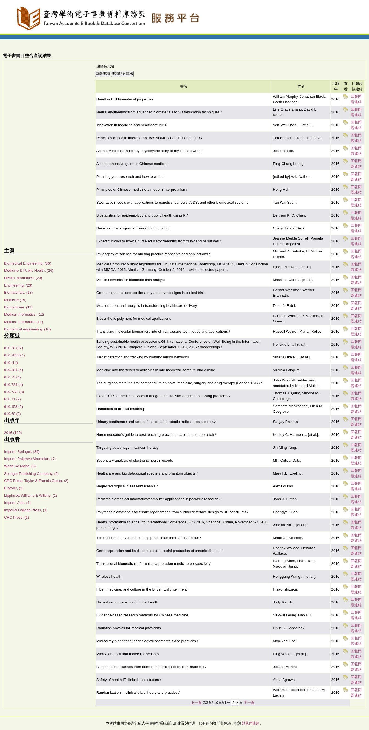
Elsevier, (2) (13, 488)
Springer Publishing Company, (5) (31, 473)
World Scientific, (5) (20, 466)
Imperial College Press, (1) (25, 510)
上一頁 (196, 703)
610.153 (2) (13, 407)
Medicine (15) (15, 300)
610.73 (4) (12, 377)
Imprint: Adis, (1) (17, 503)
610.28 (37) (13, 348)
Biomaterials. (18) (18, 292)
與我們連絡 (250, 723)
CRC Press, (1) (16, 517)
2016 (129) (13, 433)
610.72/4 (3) (14, 392)
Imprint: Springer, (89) (22, 452)
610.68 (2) (12, 414)
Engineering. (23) (18, 285)
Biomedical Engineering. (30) (27, 263)
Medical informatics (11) (23, 322)
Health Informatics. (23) (23, 278)
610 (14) (11, 363)
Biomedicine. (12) (18, 307)
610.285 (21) (14, 355)
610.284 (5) (13, 370)
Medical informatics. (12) (24, 314)
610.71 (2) (12, 399)
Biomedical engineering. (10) (27, 329)
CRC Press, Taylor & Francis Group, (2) (36, 481)
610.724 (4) (13, 385)
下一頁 (249, 703)
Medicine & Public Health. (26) (28, 270)
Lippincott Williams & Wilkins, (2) (30, 495)
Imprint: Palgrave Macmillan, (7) (30, 459)
